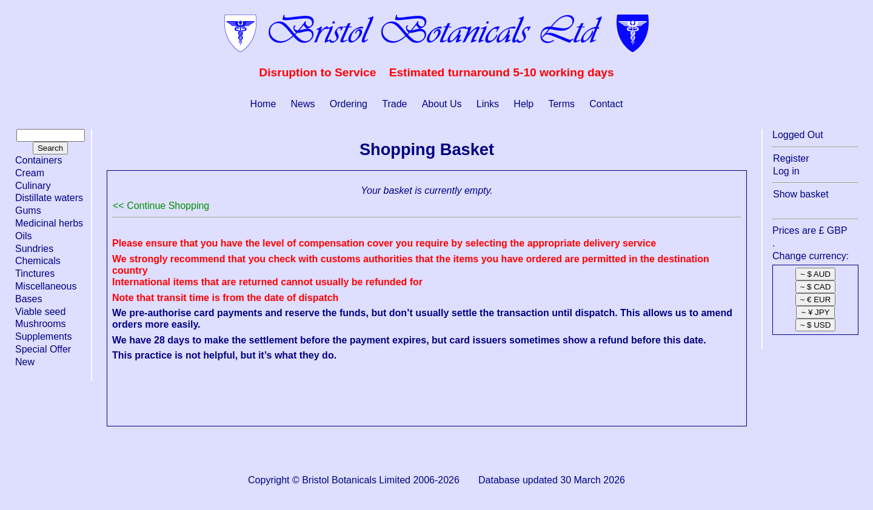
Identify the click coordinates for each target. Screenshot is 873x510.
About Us (442, 104)
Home (263, 104)
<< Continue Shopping (161, 205)
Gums (28, 210)
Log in (786, 171)
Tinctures (35, 273)
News (303, 104)
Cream (29, 173)
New (25, 362)
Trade (394, 104)
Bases (28, 299)
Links (488, 104)
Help (523, 104)
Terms (561, 104)
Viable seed (40, 311)
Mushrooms (40, 324)
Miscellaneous (45, 286)
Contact (606, 104)
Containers (38, 160)
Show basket (801, 194)
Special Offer (43, 349)
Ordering (348, 104)
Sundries (34, 248)
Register (791, 158)
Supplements (43, 336)
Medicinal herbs (49, 223)
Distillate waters (49, 198)
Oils (23, 236)
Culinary (33, 185)
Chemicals (38, 261)
